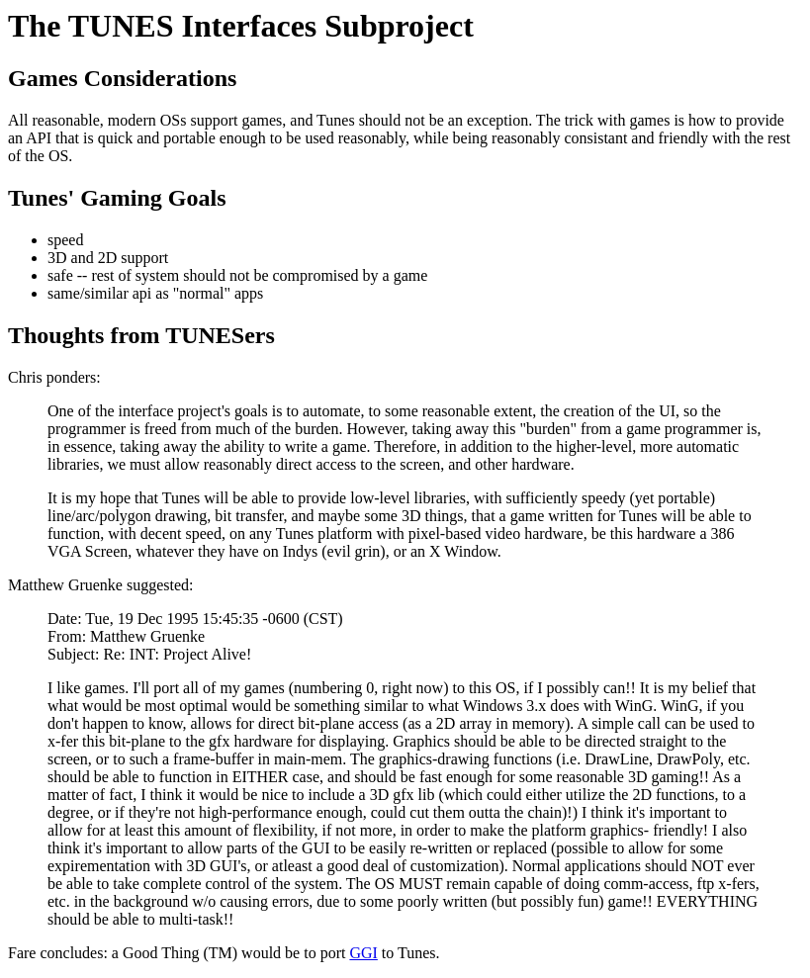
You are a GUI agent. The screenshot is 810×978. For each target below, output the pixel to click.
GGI (363, 952)
